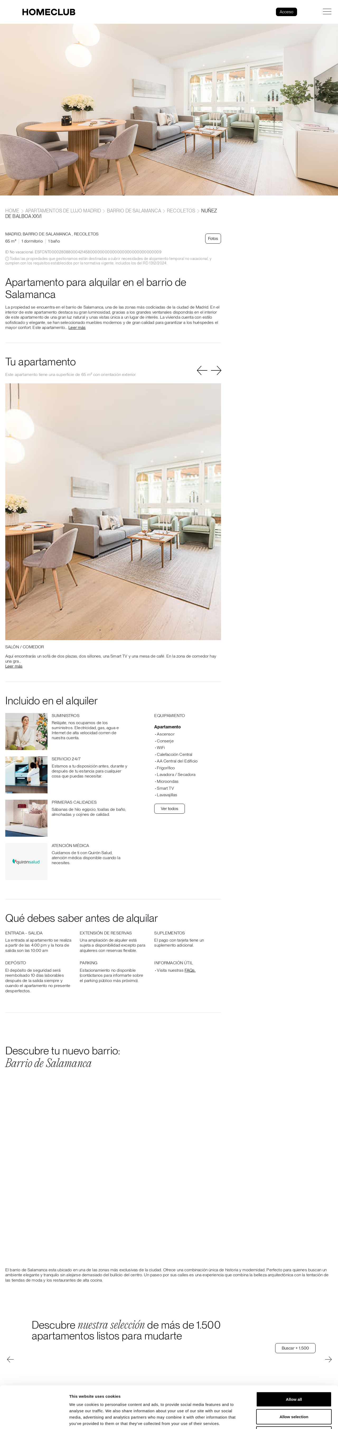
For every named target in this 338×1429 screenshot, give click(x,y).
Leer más (77, 327)
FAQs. (190, 970)
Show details (277, 1418)
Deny (294, 1394)
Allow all (294, 1359)
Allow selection (293, 1377)
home (13, 210)
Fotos (213, 238)
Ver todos (169, 808)
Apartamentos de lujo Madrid (63, 210)
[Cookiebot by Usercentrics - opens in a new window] (34, 1419)
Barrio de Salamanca (134, 210)
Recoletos (181, 210)
